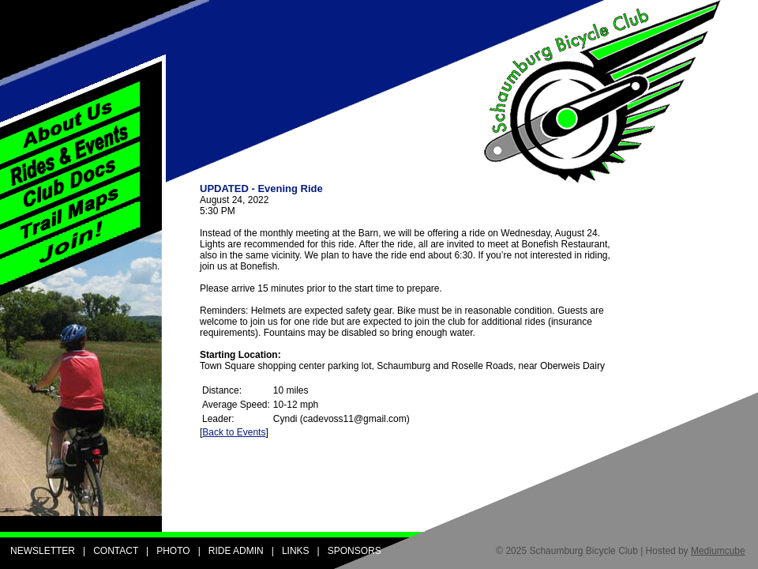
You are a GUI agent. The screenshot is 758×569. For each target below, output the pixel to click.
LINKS (296, 550)
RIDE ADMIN (236, 550)
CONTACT (115, 550)
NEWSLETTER (42, 550)
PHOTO (173, 550)
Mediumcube (718, 550)
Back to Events (233, 432)
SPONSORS (354, 550)
